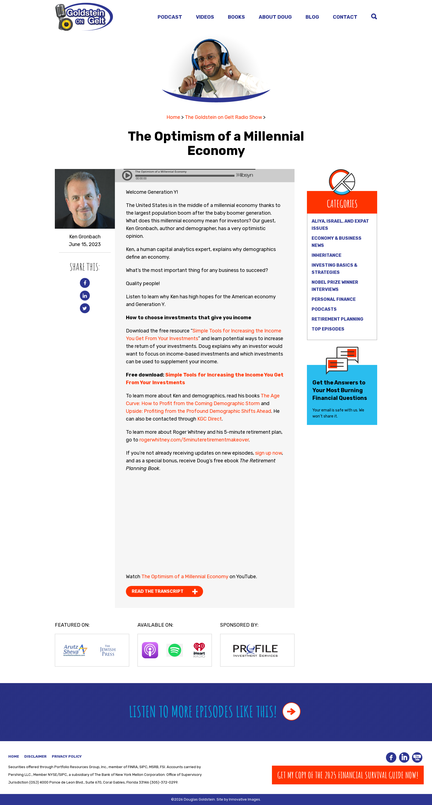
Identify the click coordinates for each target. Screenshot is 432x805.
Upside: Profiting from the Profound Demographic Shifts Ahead (198, 411)
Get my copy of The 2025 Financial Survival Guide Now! (347, 775)
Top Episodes (328, 329)
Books (236, 17)
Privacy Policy (67, 756)
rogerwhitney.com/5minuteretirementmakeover (193, 440)
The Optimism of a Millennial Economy (184, 577)
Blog (312, 17)
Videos (205, 17)
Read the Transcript (157, 591)
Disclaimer (35, 756)
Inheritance (326, 255)
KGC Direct (209, 419)
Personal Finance (334, 299)
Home (173, 117)
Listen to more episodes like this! (215, 711)
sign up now (268, 453)
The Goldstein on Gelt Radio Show (223, 117)
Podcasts (324, 309)
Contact (345, 17)
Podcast (170, 17)
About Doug (275, 17)
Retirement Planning (337, 319)
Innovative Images (244, 799)
